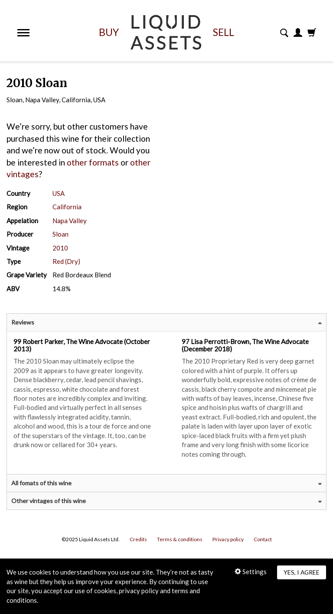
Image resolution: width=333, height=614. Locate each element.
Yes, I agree (302, 572)
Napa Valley (69, 220)
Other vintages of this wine (48, 500)
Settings (251, 571)
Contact (263, 539)
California (67, 207)
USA (58, 193)
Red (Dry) (66, 261)
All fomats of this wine (41, 483)
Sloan (60, 234)
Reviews (22, 322)
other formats (93, 162)
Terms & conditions (179, 539)
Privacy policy (228, 539)
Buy (109, 32)
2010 (60, 248)
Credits (138, 539)
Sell (223, 32)
